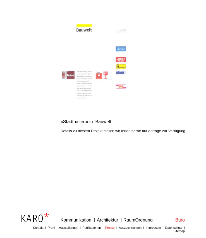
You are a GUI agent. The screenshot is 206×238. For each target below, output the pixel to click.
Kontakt (38, 227)
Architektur (107, 220)
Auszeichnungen (130, 227)
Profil (51, 227)
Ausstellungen (68, 227)
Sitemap (179, 231)
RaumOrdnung (138, 220)
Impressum (153, 227)
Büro (180, 220)
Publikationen (91, 227)
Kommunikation (76, 220)
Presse (109, 227)
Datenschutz (173, 227)
